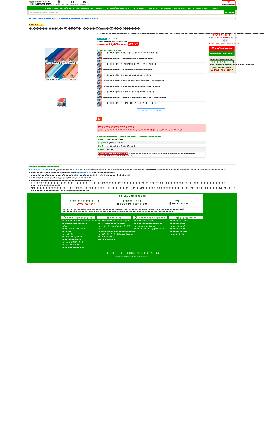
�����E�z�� (178, 223)
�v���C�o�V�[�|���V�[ (128, 253)
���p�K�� (110, 253)
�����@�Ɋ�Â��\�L (150, 253)
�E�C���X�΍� (214, 8)
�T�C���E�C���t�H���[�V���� (59, 8)
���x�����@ (178, 226)
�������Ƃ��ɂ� (179, 234)
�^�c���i (141, 8)
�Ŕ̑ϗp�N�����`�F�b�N (112, 223)
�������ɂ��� (179, 220)
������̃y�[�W (84, 172)
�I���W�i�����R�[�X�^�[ (148, 223)
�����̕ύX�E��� (179, 231)
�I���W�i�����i (144, 220)
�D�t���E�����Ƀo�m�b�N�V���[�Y (117, 234)
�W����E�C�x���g (84, 8)
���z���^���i (200, 8)
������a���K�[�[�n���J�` (150, 228)
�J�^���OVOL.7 (146, 153)
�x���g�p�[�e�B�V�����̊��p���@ (117, 231)
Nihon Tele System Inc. (132, 256)
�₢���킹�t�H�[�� (132, 203)
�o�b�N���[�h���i (73, 236)
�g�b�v (33, 18)
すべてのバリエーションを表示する (152, 110)
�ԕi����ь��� (178, 228)
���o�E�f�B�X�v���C (117, 8)
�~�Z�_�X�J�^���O (41, 169)
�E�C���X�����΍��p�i (73, 247)
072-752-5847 (223, 69)
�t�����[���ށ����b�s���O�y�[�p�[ (78, 18)
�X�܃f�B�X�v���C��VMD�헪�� (114, 220)
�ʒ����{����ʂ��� (145, 226)
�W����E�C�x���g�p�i (75, 223)
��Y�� (131, 8)
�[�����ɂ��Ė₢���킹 (221, 53)
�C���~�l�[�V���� (183, 8)
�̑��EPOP (67, 226)
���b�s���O (166, 8)
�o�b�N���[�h (152, 8)
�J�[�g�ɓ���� (222, 48)
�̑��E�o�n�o (99, 8)
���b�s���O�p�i (47, 18)
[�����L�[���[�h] (126, 12)
